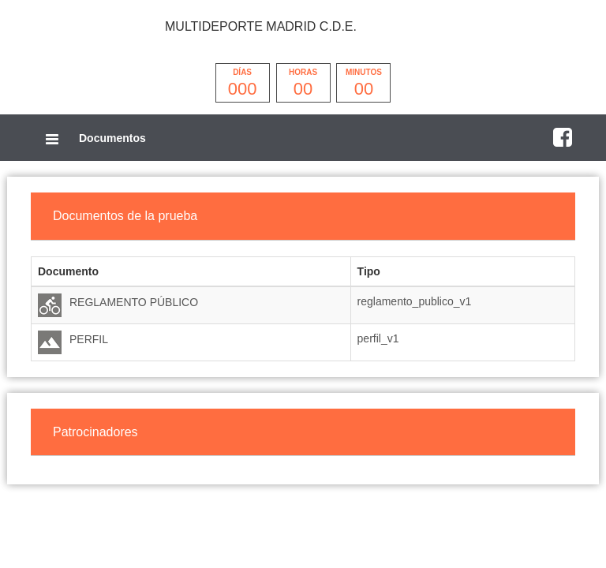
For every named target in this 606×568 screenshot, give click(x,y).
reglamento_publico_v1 (414, 301)
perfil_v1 (378, 338)
